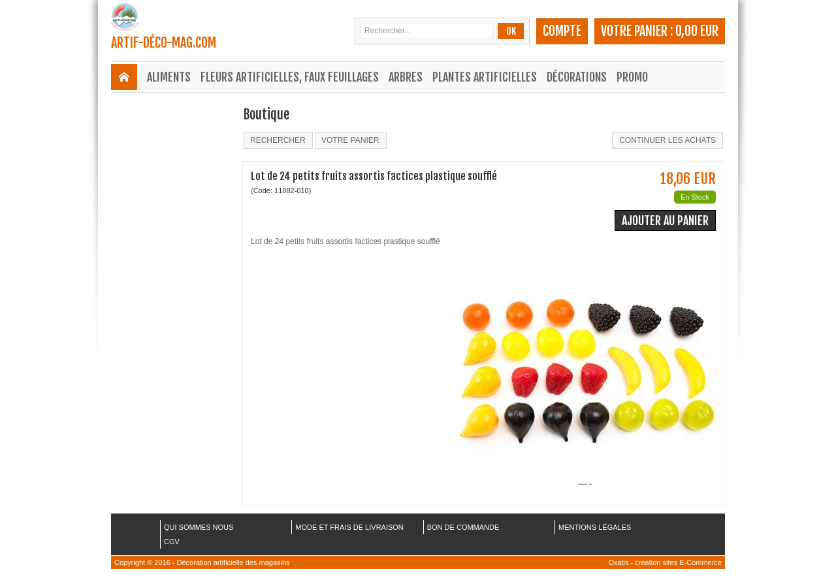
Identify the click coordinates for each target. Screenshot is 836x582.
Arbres (406, 77)
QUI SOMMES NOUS (198, 527)
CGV (172, 541)
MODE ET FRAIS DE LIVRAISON (349, 527)
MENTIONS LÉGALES (594, 527)
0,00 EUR (696, 31)
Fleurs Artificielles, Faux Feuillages (290, 77)
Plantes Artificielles (484, 77)
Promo (632, 77)
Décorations (577, 77)
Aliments (169, 77)
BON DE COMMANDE (463, 527)
